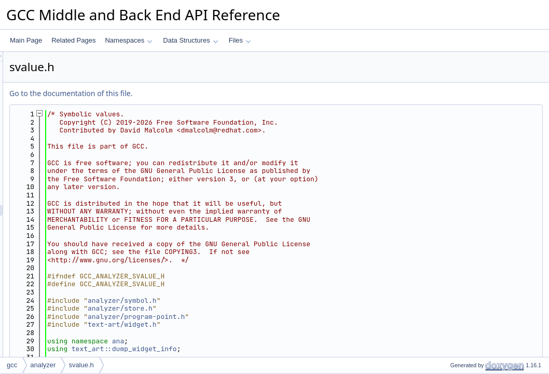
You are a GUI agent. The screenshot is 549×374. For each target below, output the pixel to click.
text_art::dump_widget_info (254, 348)
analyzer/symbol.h (251, 300)
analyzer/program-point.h (265, 316)
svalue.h (80, 365)
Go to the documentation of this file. (200, 93)
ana (248, 341)
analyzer (43, 365)
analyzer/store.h (249, 308)
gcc (12, 365)
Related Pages (73, 40)
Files (240, 40)
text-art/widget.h (251, 324)
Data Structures (190, 40)
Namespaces (128, 40)
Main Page (26, 40)
